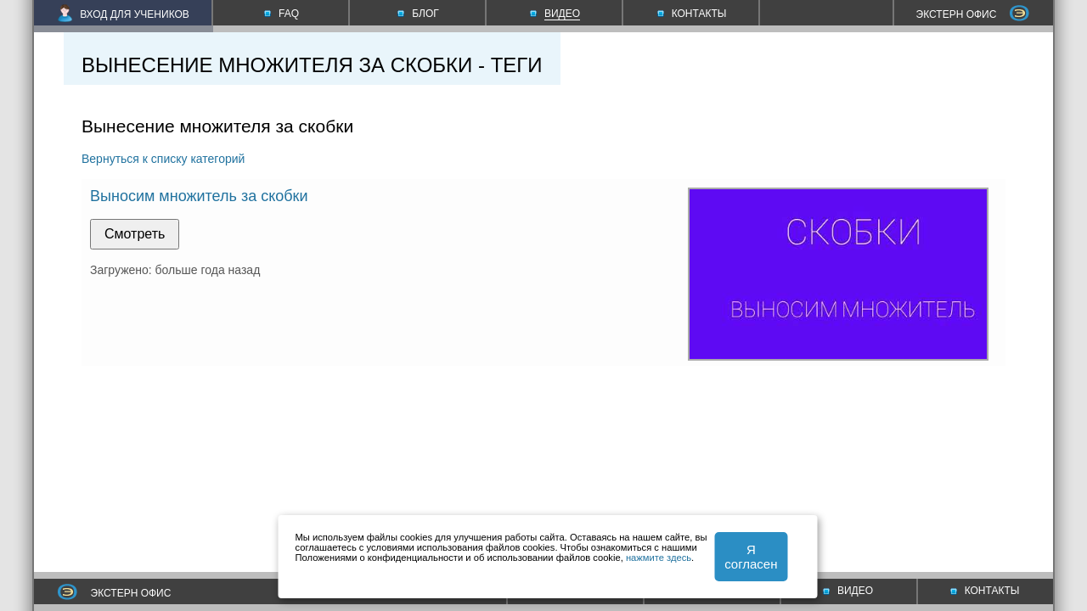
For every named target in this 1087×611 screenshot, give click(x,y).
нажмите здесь (658, 557)
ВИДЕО (848, 591)
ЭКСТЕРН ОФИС (973, 14)
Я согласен (750, 556)
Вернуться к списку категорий (163, 158)
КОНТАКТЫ (985, 591)
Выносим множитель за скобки (198, 196)
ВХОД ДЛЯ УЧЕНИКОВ (123, 14)
